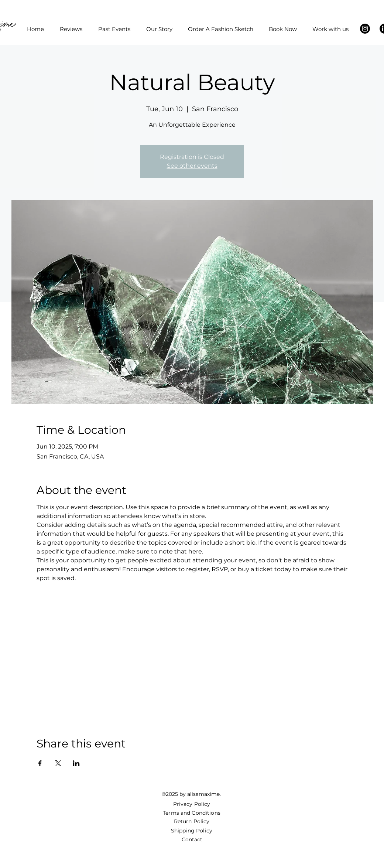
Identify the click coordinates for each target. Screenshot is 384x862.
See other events (192, 165)
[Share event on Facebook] (40, 763)
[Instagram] (365, 29)
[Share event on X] (58, 763)
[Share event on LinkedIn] (76, 763)
